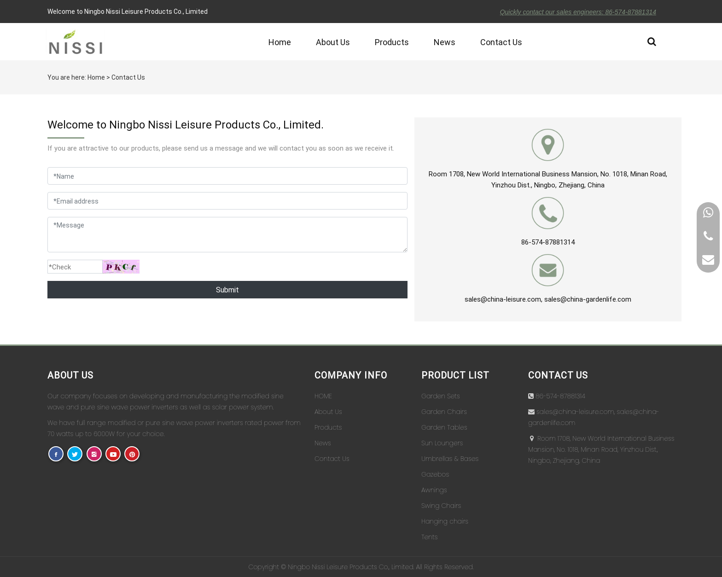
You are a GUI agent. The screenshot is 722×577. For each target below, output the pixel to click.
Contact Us (501, 41)
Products (392, 41)
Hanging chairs (444, 521)
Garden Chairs (444, 411)
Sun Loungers (442, 443)
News (444, 41)
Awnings (434, 490)
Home (279, 41)
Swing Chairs (441, 505)
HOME (323, 396)
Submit (227, 289)
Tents (429, 537)
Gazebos (435, 474)
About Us (333, 41)
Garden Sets (440, 396)
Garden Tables (444, 427)
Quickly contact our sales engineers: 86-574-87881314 (578, 12)
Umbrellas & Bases (449, 458)
